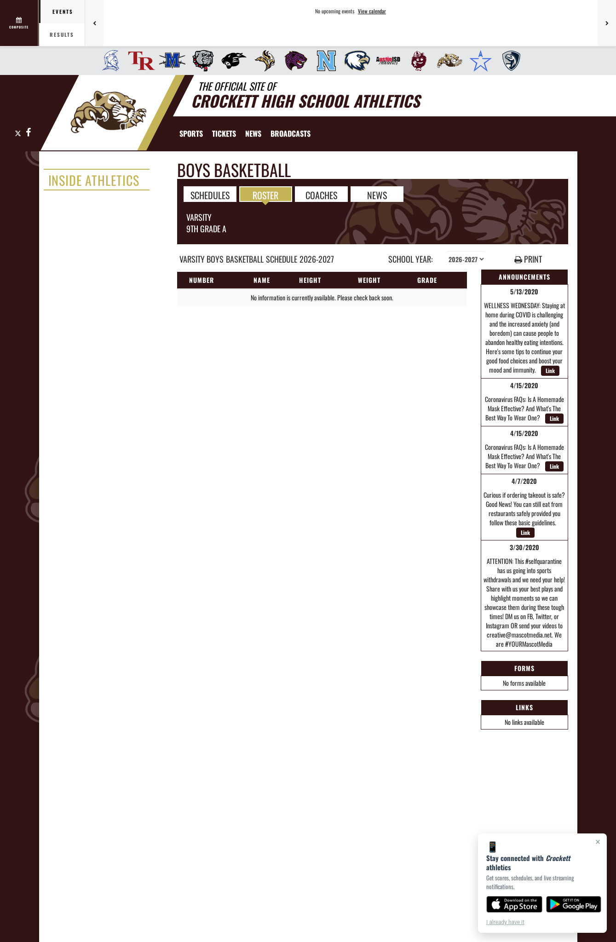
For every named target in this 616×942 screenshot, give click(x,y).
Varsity (199, 217)
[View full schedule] (19, 23)
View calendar (372, 11)
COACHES (321, 194)
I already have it (505, 922)
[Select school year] (466, 259)
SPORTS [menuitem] (191, 133)
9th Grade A (206, 229)
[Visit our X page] (18, 133)
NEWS (377, 194)
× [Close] (597, 841)
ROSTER (265, 194)
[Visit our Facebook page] (28, 133)
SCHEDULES (210, 194)
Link (550, 370)
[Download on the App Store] (514, 904)
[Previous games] (94, 23)
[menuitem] (107, 61)
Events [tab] (62, 11)
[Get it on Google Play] (574, 904)
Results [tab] (62, 34)
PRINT (528, 259)
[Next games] (607, 23)
